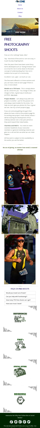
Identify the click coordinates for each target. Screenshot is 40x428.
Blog (20, 16)
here (28, 107)
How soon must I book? (14, 303)
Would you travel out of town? (16, 293)
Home (20, 5)
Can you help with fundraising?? (16, 296)
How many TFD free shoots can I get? (18, 300)
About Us (20, 8)
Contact (20, 12)
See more (14, 95)
